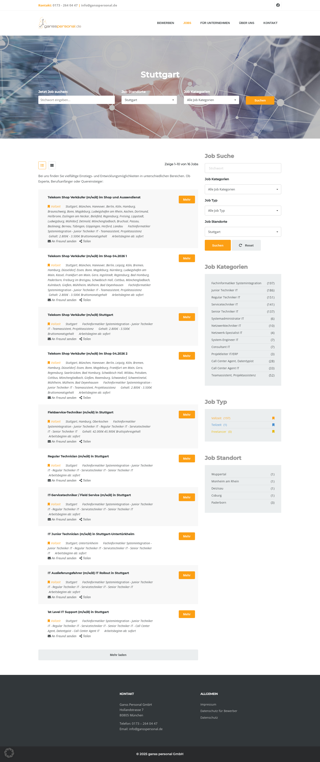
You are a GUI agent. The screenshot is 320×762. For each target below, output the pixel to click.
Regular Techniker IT (114, 426)
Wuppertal (218, 474)
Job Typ (211, 200)
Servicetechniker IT (93, 470)
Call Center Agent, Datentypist (232, 361)
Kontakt (271, 23)
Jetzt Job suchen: (53, 92)
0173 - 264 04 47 (65, 5)
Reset (246, 245)
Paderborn (218, 502)
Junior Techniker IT (86, 231)
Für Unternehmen (215, 23)
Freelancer (242, 432)
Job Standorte (133, 92)
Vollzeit (242, 418)
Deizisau (217, 488)
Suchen (260, 100)
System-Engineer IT (224, 340)
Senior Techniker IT (64, 431)
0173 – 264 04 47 (145, 723)
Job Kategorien (197, 92)
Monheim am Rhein (225, 481)
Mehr (187, 199)
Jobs (187, 23)
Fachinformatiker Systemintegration (105, 324)
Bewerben (165, 23)
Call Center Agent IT (86, 631)
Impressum (208, 704)
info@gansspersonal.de (99, 5)
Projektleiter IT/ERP (224, 354)
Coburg (216, 495)
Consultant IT (220, 347)
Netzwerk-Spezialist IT (226, 333)
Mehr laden (118, 655)
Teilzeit (242, 425)
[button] (9, 753)
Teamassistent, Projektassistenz (121, 231)
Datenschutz (209, 717)
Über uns (246, 23)
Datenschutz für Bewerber (218, 711)
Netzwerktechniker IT (226, 326)
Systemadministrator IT (227, 318)
